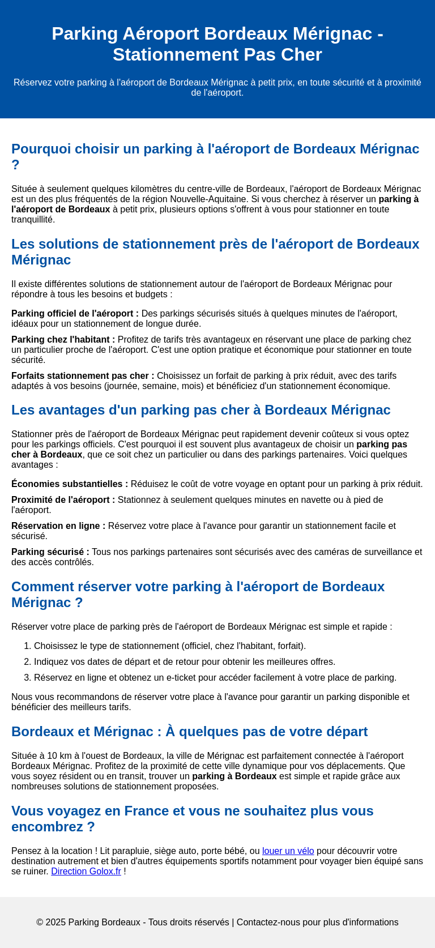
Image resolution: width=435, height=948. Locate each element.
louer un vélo (288, 851)
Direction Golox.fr (86, 871)
